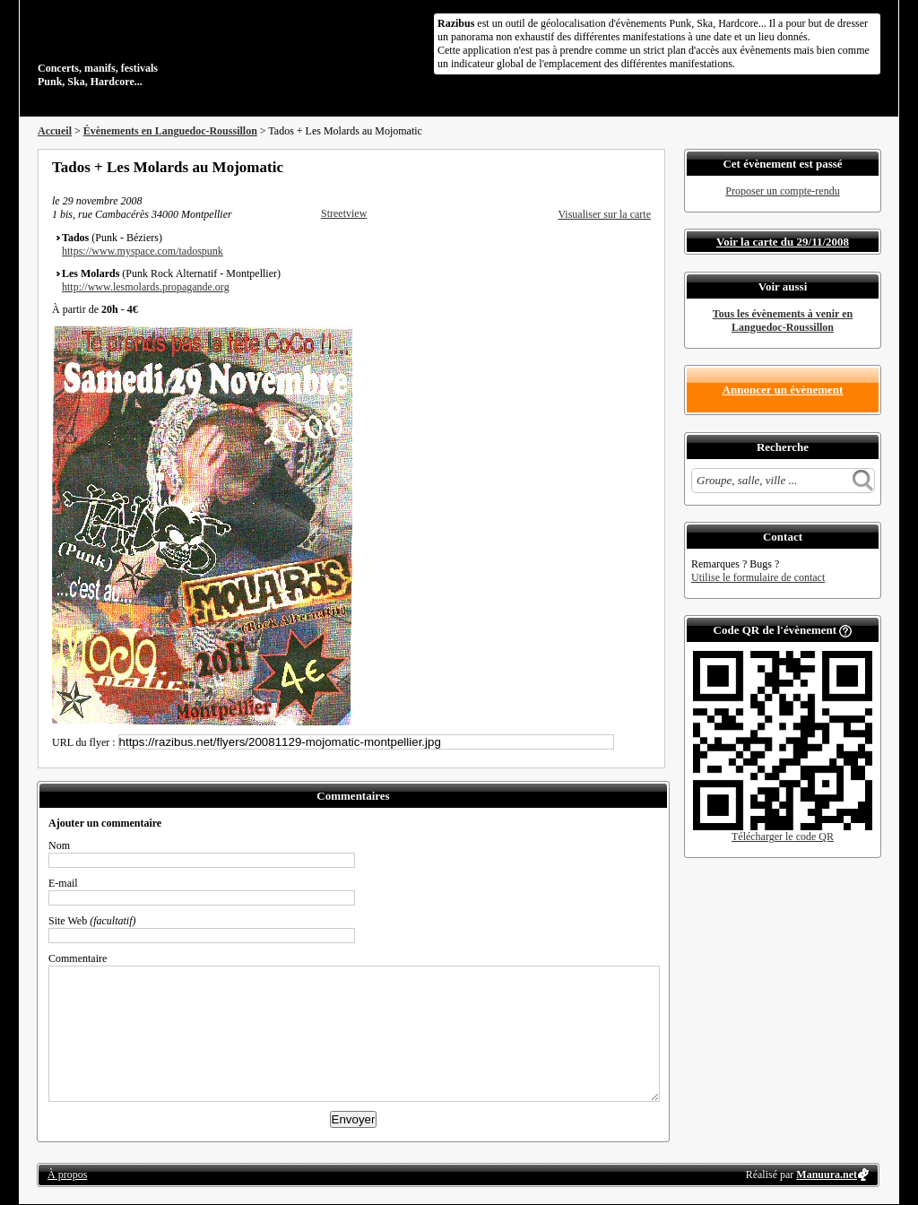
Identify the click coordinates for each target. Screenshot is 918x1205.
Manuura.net (826, 1174)
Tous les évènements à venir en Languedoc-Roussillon (783, 321)
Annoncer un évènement (783, 389)
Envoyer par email (620, 167)
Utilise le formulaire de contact (758, 577)
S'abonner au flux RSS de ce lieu (644, 167)
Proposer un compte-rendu (782, 191)
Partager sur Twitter (596, 167)
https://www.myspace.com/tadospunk (142, 251)
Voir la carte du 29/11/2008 (782, 241)
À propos (67, 1174)
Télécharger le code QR (783, 836)
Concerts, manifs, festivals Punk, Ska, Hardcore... (154, 48)
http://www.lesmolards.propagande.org (146, 287)
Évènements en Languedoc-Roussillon (170, 131)
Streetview (344, 213)
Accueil (55, 131)
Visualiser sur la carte (604, 214)
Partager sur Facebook (572, 167)
